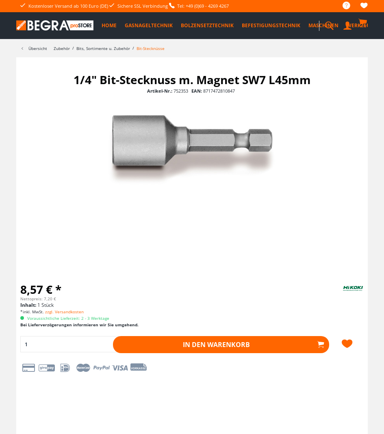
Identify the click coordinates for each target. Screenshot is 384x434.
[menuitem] (342, 6)
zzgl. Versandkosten (64, 312)
